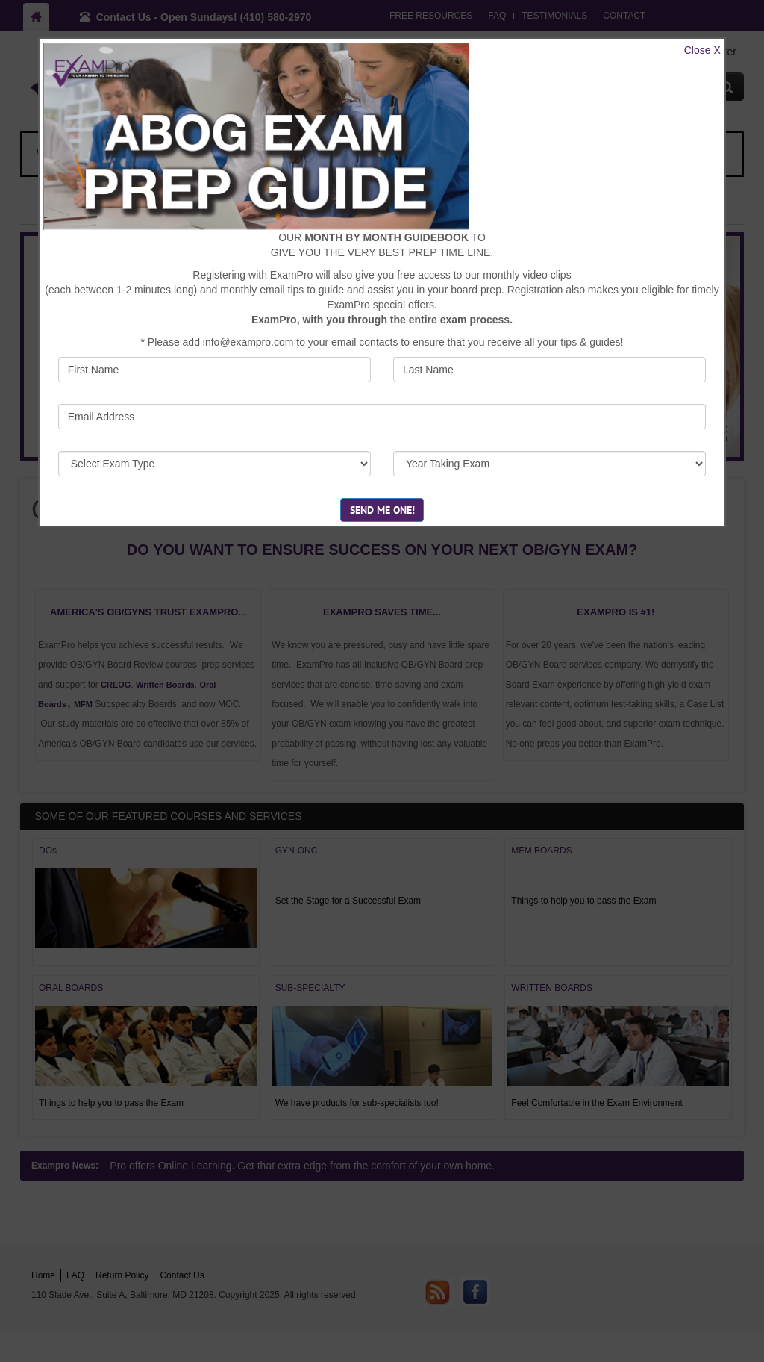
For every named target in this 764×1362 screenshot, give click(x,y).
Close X (702, 50)
